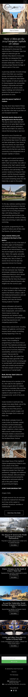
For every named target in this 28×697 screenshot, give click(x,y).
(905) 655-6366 (15, 682)
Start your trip (14, 661)
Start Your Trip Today (14, 513)
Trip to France (14, 30)
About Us (14, 671)
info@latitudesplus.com (15, 681)
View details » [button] (14, 545)
